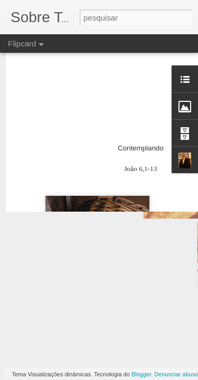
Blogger (141, 374)
